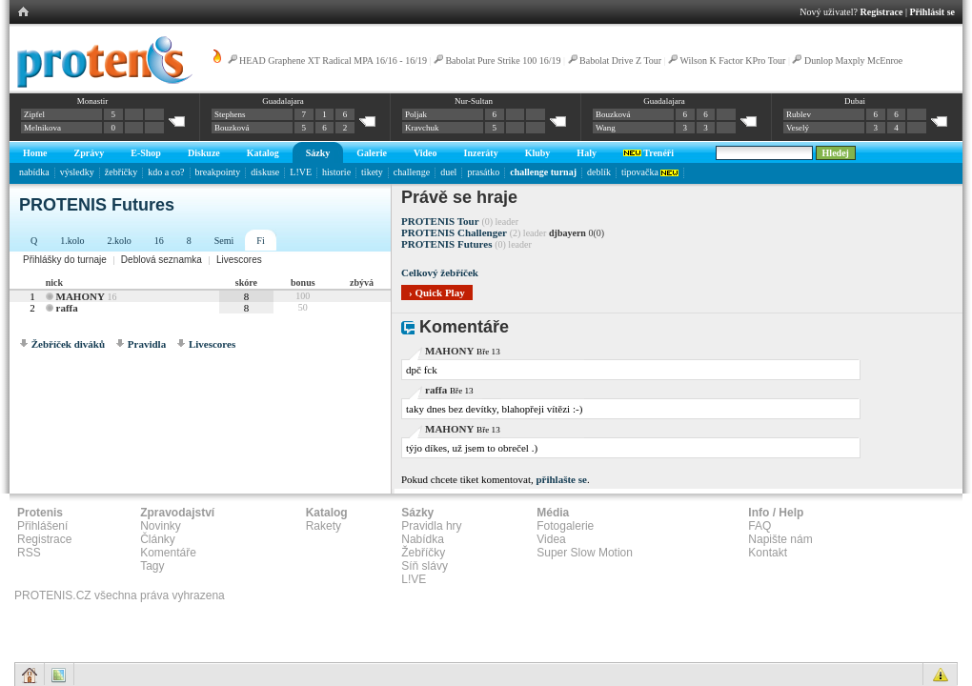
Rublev (798, 114)
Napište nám (780, 539)
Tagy (152, 566)
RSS (29, 552)
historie (336, 172)
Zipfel (34, 114)
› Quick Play (437, 292)
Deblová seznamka (161, 259)
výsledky (77, 172)
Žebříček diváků (68, 344)
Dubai (854, 101)
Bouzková (232, 127)
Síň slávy (424, 566)
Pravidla (147, 344)
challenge (412, 172)
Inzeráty (481, 153)
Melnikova (42, 127)
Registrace (882, 12)
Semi (224, 240)
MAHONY (80, 296)
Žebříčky (423, 552)
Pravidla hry (431, 526)
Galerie (371, 153)
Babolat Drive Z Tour (621, 60)
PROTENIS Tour (440, 221)
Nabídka (422, 539)
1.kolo (72, 240)
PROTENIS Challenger (454, 232)
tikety (372, 172)
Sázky (318, 153)
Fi (260, 240)
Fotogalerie (565, 526)
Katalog (263, 153)
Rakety (323, 526)
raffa (67, 307)
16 (159, 240)
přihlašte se (561, 479)
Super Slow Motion (585, 552)
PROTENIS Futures (446, 244)
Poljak (416, 114)
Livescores (239, 259)
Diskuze (204, 153)
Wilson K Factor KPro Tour (732, 60)
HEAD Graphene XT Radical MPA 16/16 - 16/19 (333, 60)
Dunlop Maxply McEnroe (853, 60)
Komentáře (168, 552)
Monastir (93, 101)
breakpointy (218, 172)
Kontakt (767, 552)
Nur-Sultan (474, 101)
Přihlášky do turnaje (65, 259)
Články (157, 539)
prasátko (483, 172)
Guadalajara (282, 101)
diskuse (265, 172)
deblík (599, 172)
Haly (587, 153)
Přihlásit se (933, 12)
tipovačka (649, 172)
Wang (606, 127)
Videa (551, 539)
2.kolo (120, 240)
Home (35, 153)
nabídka (34, 172)
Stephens (230, 114)
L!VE (301, 172)
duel (448, 172)
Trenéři (648, 153)
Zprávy (89, 153)
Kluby (538, 153)
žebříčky (121, 172)
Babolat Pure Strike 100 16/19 (502, 60)
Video (425, 153)
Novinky (160, 526)
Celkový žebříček (439, 272)
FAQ (759, 526)
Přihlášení (42, 526)
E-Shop (146, 153)
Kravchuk (422, 127)
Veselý (797, 127)
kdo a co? (166, 172)
